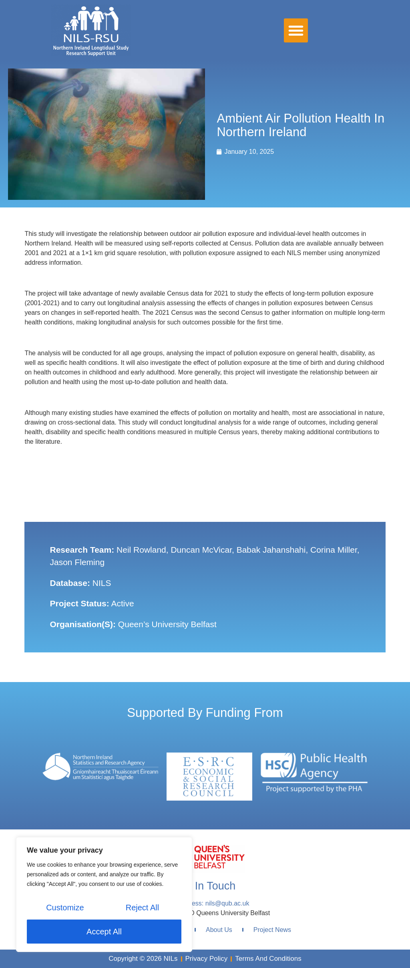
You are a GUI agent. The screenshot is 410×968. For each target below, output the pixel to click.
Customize (65, 907)
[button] (296, 30)
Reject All (142, 907)
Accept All (104, 931)
